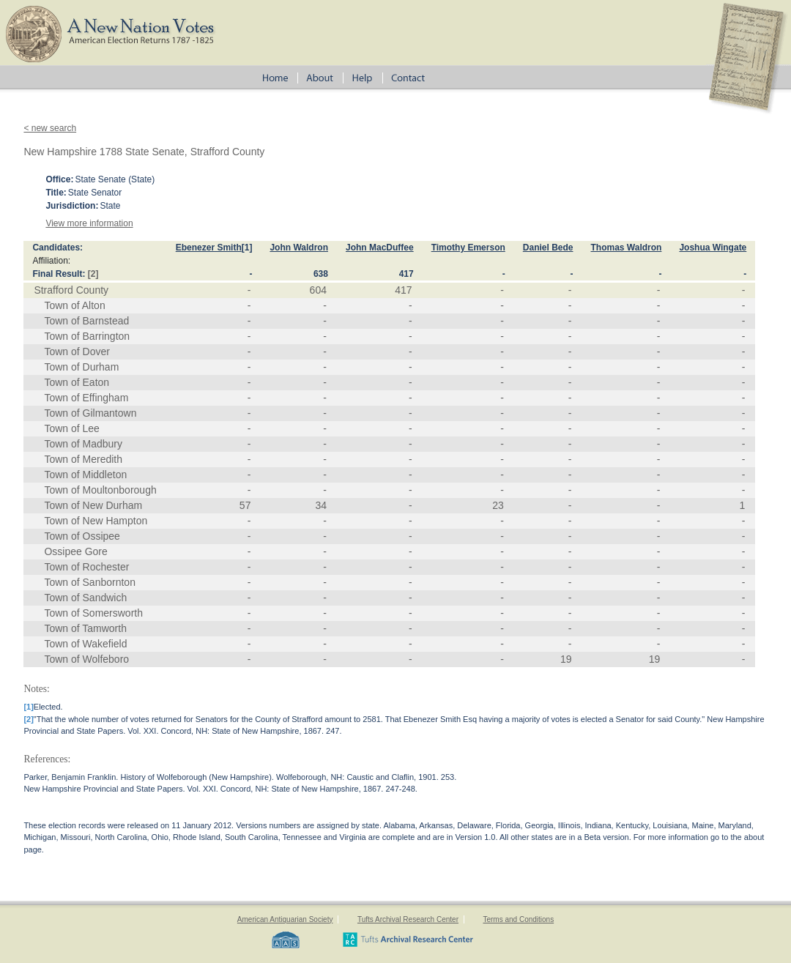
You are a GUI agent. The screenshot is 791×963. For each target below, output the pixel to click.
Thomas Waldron (626, 247)
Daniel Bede (548, 247)
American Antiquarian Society (285, 919)
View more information (89, 223)
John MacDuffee (380, 247)
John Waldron (299, 247)
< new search (49, 128)
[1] (247, 247)
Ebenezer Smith (209, 247)
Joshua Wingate (712, 247)
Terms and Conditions (518, 919)
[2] (93, 274)
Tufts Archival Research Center (407, 919)
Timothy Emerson (468, 247)
